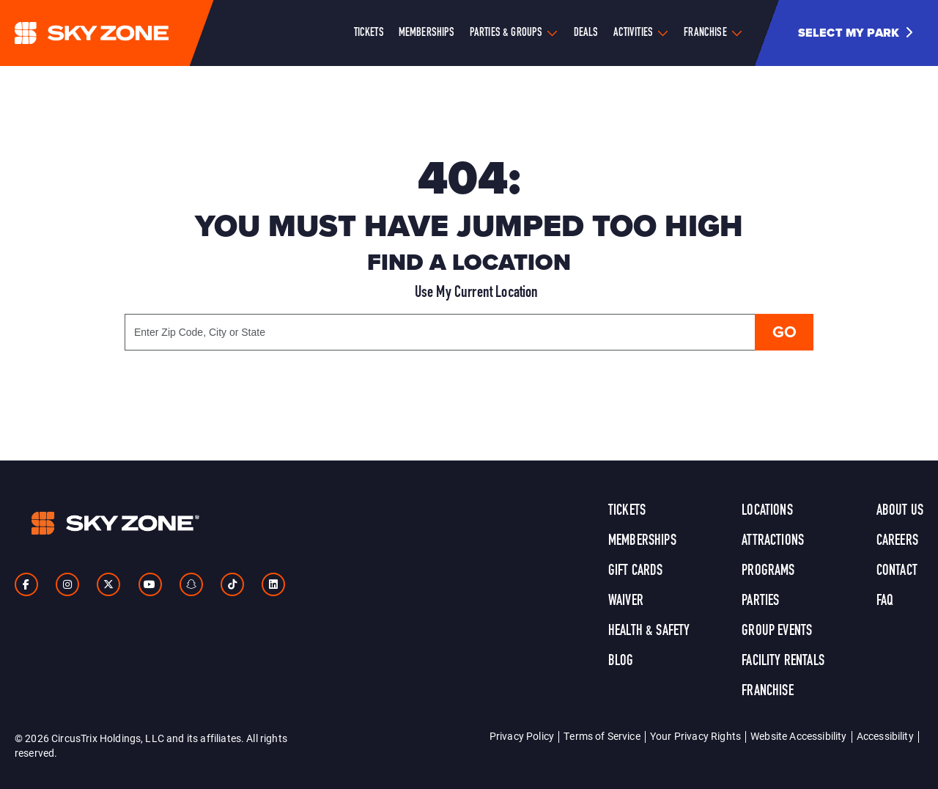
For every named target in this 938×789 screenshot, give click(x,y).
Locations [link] (767, 511)
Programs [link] (768, 571)
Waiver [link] (625, 601)
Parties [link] (760, 601)
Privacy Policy (522, 736)
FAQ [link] (884, 601)
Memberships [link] (642, 541)
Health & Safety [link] (649, 631)
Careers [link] (897, 541)
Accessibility (885, 736)
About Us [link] (899, 511)
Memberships (427, 33)
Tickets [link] (627, 511)
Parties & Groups (506, 33)
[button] (860, 33)
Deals (586, 33)
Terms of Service (602, 736)
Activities (633, 33)
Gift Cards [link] (635, 571)
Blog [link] (621, 661)
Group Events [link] (777, 631)
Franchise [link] (767, 691)
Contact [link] (896, 571)
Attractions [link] (773, 541)
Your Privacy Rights (695, 736)
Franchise (705, 33)
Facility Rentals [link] (783, 661)
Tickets (369, 33)
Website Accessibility (798, 736)
